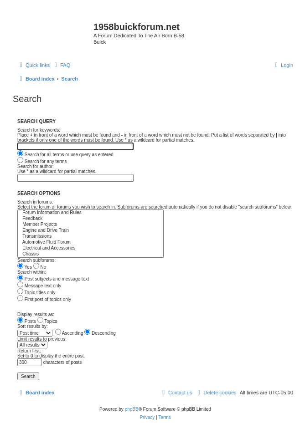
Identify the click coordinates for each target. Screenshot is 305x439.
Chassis (90, 254)
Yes (24, 267)
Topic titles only (36, 292)
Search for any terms (42, 161)
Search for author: (35, 166)
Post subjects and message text (53, 278)
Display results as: (35, 314)
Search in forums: (35, 201)
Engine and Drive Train (90, 231)
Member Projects (90, 225)
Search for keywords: (38, 130)
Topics (47, 321)
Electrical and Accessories (90, 248)
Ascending (69, 333)
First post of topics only (44, 299)
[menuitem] (61, 65)
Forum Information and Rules (90, 213)
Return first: (29, 350)
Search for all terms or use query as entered (65, 154)
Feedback (90, 219)
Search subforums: (36, 260)
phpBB (132, 409)
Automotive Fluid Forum (90, 242)
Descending (100, 333)
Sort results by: (32, 326)
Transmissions (90, 237)
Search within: (31, 272)
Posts (26, 321)
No (40, 267)
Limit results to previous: (42, 339)
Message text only (39, 285)
